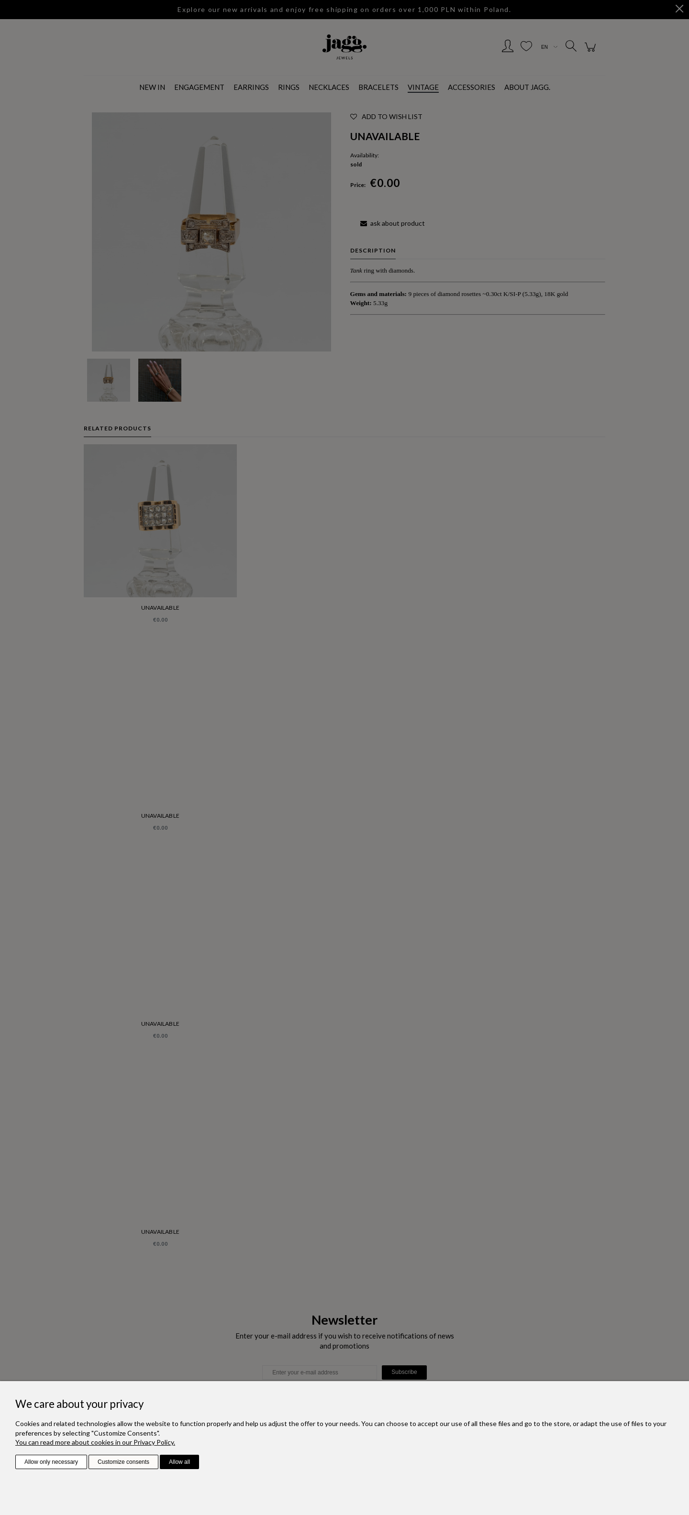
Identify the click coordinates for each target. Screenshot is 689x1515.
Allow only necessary (51, 1462)
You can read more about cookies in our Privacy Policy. (95, 1442)
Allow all (179, 1462)
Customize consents (123, 1462)
